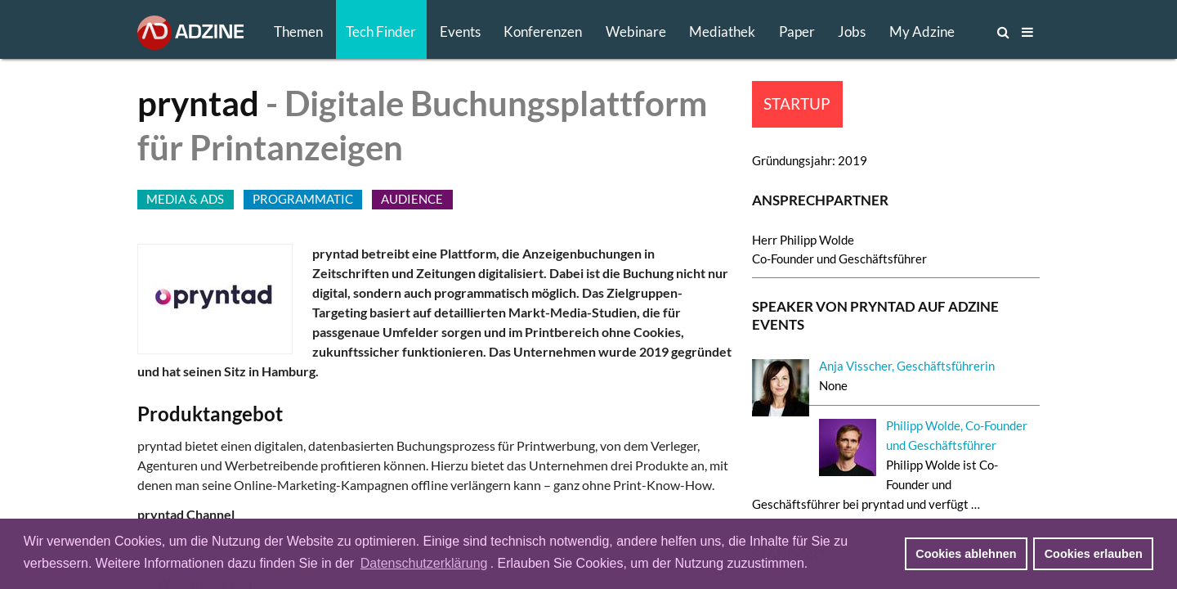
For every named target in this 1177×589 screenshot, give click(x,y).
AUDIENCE (412, 198)
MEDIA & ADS (185, 198)
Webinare (636, 31)
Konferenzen (542, 31)
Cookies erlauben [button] (1094, 553)
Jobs (852, 31)
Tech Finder (381, 31)
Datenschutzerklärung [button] (424, 563)
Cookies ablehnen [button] (965, 553)
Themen (298, 31)
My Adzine (922, 31)
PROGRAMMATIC (303, 198)
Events (460, 31)
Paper (797, 31)
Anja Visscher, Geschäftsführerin (907, 365)
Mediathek (722, 31)
